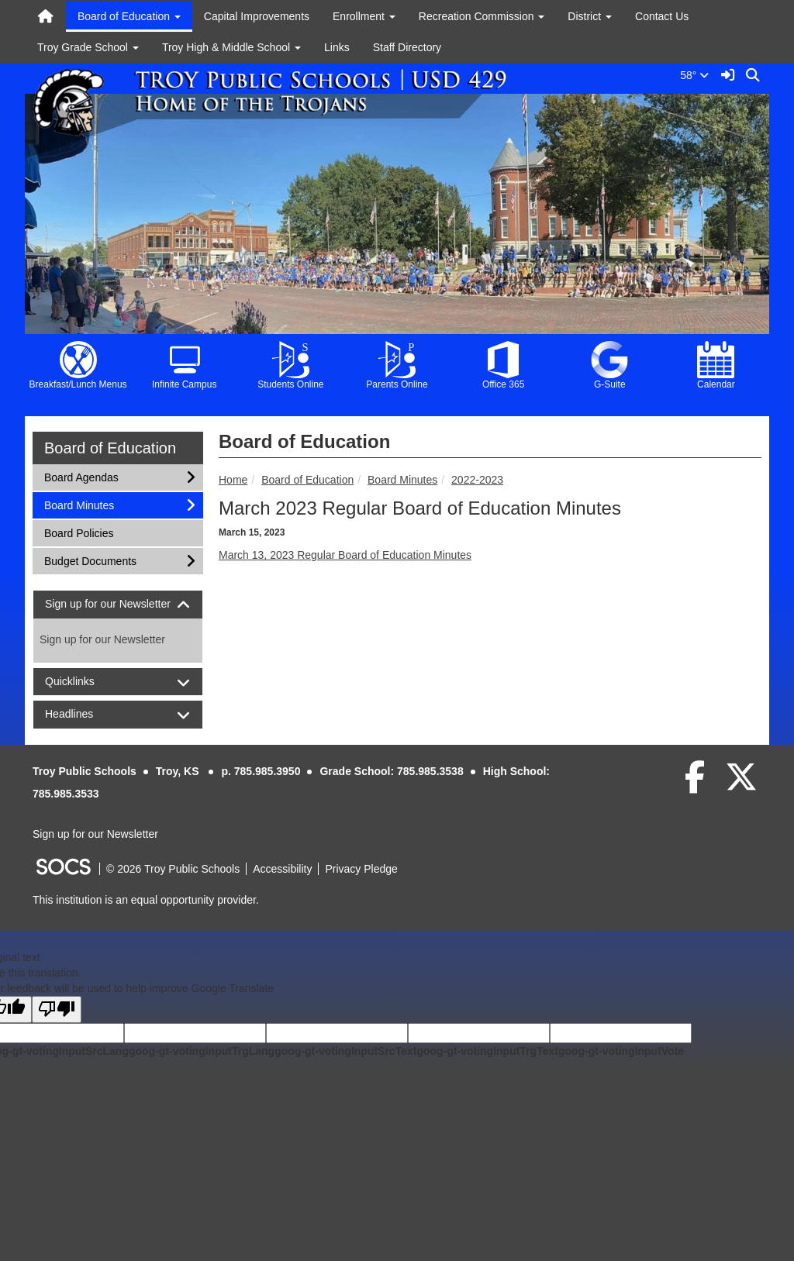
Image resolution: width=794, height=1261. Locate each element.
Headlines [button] (82, 714)
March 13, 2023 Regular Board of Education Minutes (345, 555)
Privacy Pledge (361, 869)
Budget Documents (89, 560)
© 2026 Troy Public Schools (173, 869)
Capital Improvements (256, 16)
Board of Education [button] (129, 16)
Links (337, 47)
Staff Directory (407, 47)
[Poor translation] (56, 1009)
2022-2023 (477, 480)
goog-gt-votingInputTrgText (487, 1051)
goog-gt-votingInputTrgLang (201, 1051)
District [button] (590, 16)
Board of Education (307, 480)
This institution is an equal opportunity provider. (146, 900)
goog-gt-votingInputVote (621, 1051)
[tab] (117, 604)
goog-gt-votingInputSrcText (345, 1051)
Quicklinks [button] (83, 681)
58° (697, 75)
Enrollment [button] (364, 16)
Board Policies (78, 532)
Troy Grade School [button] (88, 47)
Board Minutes (402, 480)
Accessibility (282, 869)
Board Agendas (81, 476)
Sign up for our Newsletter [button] (118, 604)
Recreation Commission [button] (482, 16)
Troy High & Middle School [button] (231, 47)
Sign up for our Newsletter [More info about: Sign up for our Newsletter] (102, 639)
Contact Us (662, 16)
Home (233, 480)
